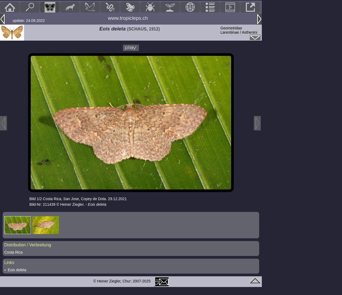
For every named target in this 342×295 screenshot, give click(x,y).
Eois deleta (17, 270)
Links (9, 262)
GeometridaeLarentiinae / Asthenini (238, 30)
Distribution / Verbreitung (27, 245)
